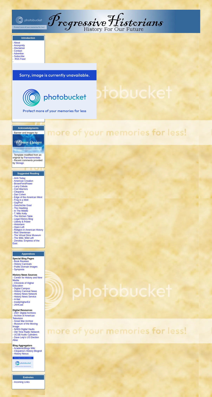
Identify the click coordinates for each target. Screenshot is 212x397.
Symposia (19, 269)
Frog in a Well (21, 200)
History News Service (25, 296)
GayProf (18, 202)
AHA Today (19, 178)
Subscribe (19, 56)
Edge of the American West (28, 197)
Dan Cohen (20, 194)
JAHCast (18, 304)
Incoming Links (22, 382)
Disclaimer (19, 48)
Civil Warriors (21, 189)
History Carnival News (25, 291)
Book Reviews (21, 261)
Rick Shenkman (22, 232)
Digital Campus (22, 288)
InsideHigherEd (22, 302)
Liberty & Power (22, 221)
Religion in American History (28, 229)
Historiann (19, 224)
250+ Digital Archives (25, 313)
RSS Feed (20, 59)
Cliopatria (19, 191)
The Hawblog (21, 208)
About (17, 42)
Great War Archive (23, 321)
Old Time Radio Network (26, 332)
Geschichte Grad (22, 205)
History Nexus (21, 353)
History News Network (25, 294)
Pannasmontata (32, 157)
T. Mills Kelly (20, 213)
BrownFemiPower (23, 183)
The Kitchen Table (23, 216)
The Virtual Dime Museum (27, 235)
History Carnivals (23, 264)
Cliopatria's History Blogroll (28, 351)
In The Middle (21, 210)
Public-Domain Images (25, 266)
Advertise (19, 53)
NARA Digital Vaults (24, 329)
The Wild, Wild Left (24, 238)
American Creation (23, 181)
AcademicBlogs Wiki (24, 348)
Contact (18, 51)
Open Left (19, 227)
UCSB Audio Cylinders (25, 334)
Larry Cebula (20, 186)
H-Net (17, 299)
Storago (20, 163)
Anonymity (19, 45)
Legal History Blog (23, 219)
